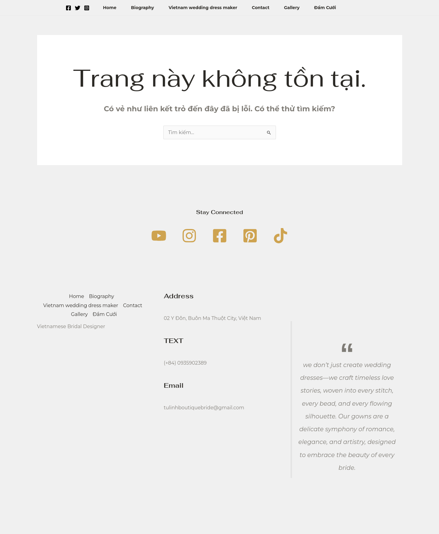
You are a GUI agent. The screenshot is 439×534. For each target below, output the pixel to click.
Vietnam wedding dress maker (203, 7)
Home (109, 7)
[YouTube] (158, 235)
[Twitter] (77, 8)
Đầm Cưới (325, 7)
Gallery (292, 7)
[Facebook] (68, 8)
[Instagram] (86, 8)
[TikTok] (280, 235)
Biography (142, 7)
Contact (261, 7)
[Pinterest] (250, 235)
